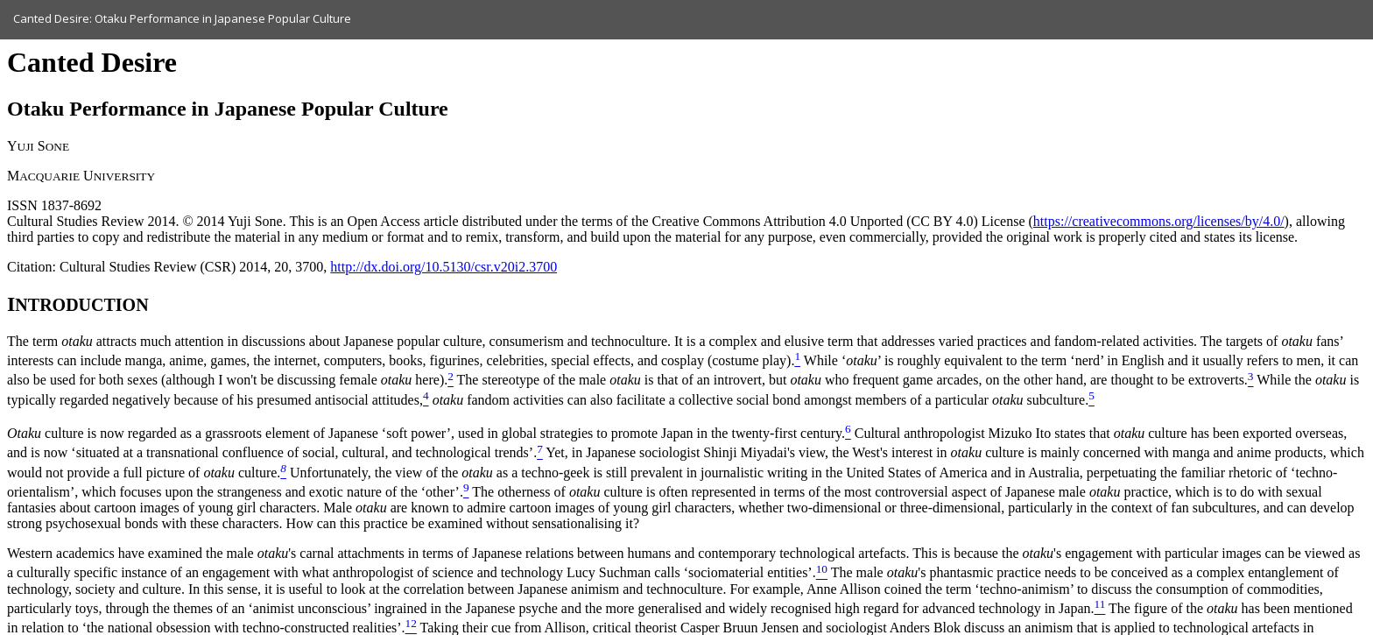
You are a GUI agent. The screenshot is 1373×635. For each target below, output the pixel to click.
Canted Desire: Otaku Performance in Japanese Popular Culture (182, 18)
